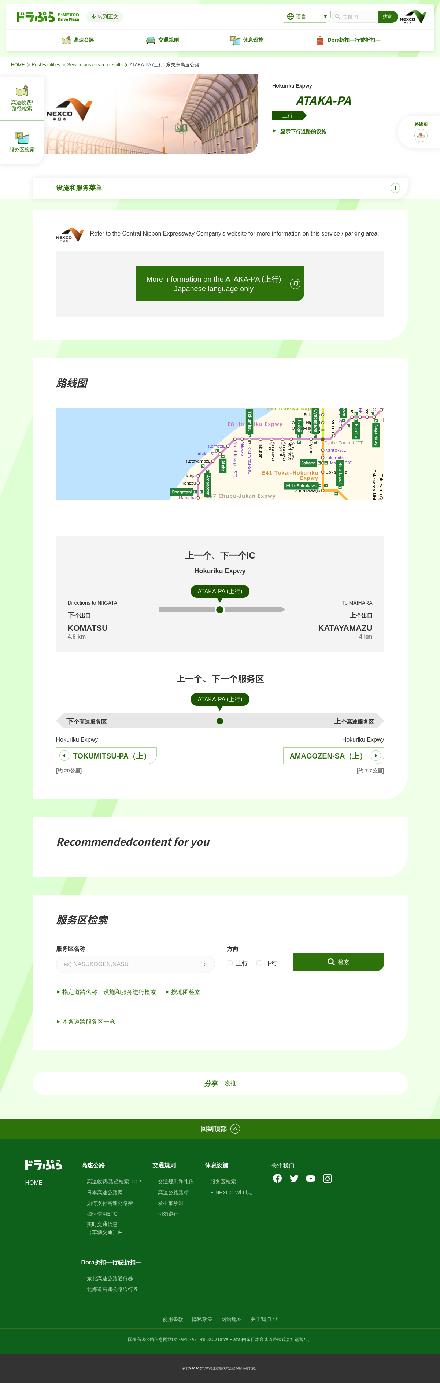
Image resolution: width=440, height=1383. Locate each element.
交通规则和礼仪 (176, 1181)
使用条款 (173, 1319)
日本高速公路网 (105, 1192)
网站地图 (231, 1319)
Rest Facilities (46, 64)
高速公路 (93, 1165)
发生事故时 (171, 1203)
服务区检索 (223, 1181)
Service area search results (94, 64)
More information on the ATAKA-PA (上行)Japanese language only (214, 284)
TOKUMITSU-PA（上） (112, 756)
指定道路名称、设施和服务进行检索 (109, 992)
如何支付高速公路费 (110, 1203)
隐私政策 (202, 1319)
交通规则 (164, 1165)
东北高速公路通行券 (110, 1279)
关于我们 (261, 1319)
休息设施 (216, 1165)
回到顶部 (213, 1128)
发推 (230, 1083)
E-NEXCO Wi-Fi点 (231, 1192)
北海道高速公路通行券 (112, 1289)
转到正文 (107, 16)
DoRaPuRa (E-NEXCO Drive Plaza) (207, 1339)
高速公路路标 (173, 1192)
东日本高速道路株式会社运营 (274, 1339)
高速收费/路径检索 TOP (114, 1181)
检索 (343, 962)
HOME (18, 64)
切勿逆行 (168, 1214)
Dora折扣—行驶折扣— (111, 1262)
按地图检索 (185, 992)
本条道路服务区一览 (88, 1022)
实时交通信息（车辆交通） (102, 1228)
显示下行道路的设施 (302, 131)
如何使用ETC (102, 1214)
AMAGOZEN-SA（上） (328, 756)
